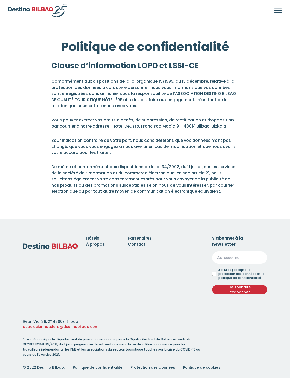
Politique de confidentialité (97, 367)
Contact (137, 244)
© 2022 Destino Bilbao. (44, 367)
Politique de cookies (201, 367)
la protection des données (237, 272)
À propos (95, 244)
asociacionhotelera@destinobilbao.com (60, 326)
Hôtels (92, 238)
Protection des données (152, 367)
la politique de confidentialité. (241, 276)
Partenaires (140, 238)
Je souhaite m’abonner (240, 289)
